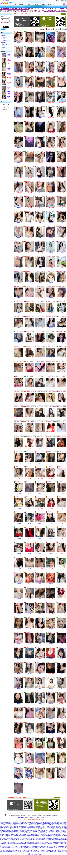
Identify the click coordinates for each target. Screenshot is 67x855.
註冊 (6, 28)
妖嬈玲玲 (9, 74)
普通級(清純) (64, 29)
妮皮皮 (9, 83)
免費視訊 (19, 42)
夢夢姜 (9, 88)
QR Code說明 (63, 13)
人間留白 (9, 69)
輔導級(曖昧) (57, 29)
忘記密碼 (9, 28)
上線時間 (4, 37)
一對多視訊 (40, 207)
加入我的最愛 (63, 0)
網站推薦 (4, 42)
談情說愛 (4, 45)
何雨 (9, 65)
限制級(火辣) (49, 29)
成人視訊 (4, 47)
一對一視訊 (61, 177)
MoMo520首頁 (57, 0)
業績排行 (4, 35)
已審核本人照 (4, 44)
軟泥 (9, 97)
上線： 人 (6, 104)
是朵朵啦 (9, 60)
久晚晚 (9, 93)
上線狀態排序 (4, 40)
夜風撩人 (9, 55)
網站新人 (4, 38)
